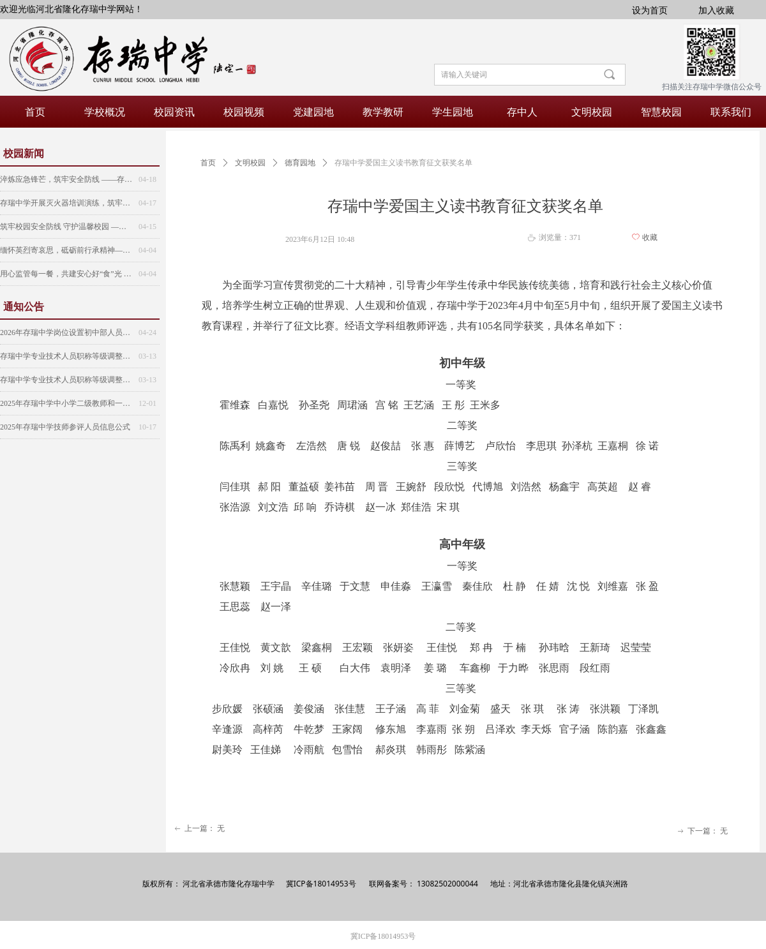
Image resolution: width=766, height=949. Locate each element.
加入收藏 (716, 10)
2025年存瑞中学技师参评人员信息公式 (65, 426)
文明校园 (250, 162)
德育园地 (300, 162)
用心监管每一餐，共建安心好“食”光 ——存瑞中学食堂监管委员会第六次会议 (66, 273)
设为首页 (650, 10)
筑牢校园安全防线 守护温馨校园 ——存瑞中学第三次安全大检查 (66, 226)
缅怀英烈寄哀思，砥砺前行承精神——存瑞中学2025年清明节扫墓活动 (66, 250)
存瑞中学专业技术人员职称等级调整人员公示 (66, 356)
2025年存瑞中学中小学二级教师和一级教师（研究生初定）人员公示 (66, 403)
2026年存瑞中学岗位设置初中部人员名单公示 (66, 332)
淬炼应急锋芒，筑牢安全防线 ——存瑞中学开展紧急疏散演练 (66, 179)
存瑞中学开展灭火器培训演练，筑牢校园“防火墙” (66, 202)
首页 (208, 162)
